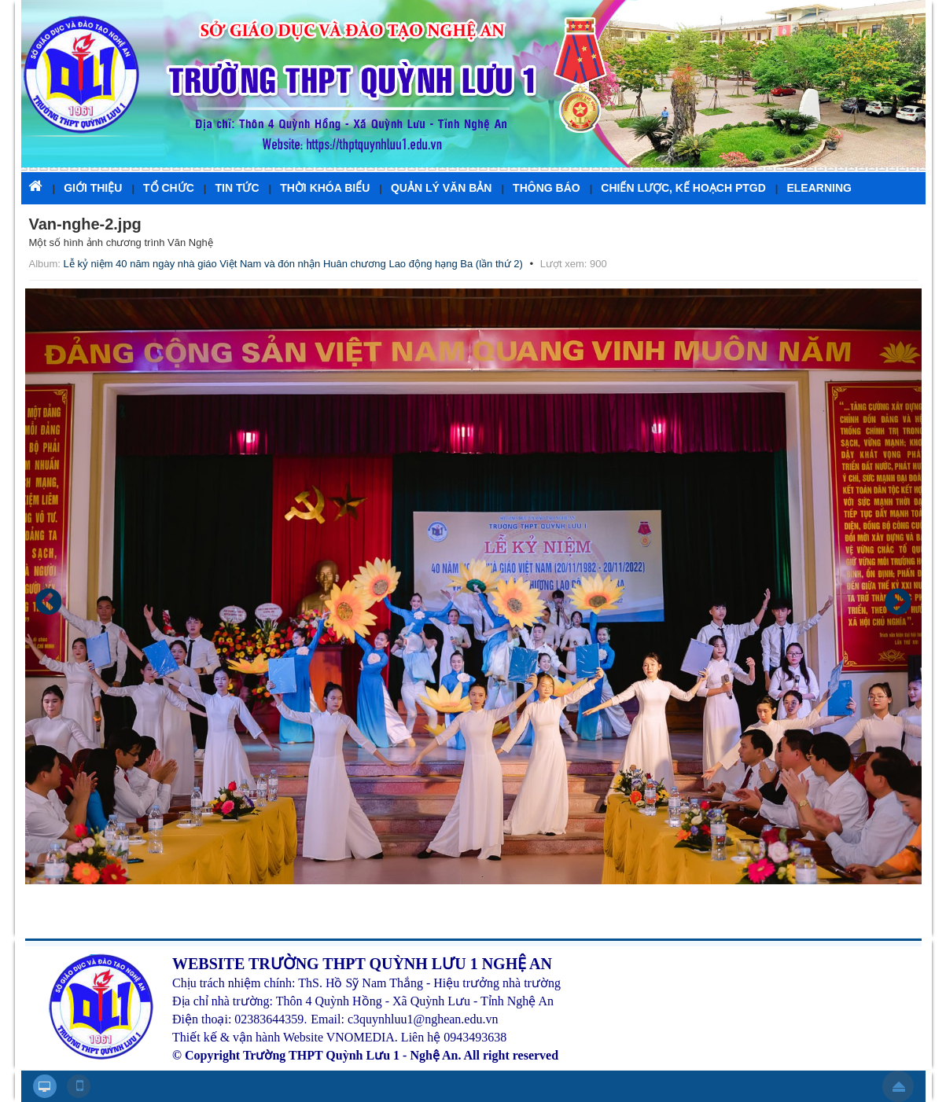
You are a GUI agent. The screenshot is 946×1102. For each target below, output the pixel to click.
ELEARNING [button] (818, 188)
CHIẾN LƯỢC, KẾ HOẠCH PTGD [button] (683, 188)
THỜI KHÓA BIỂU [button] (325, 188)
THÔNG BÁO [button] (546, 188)
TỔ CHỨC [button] (168, 188)
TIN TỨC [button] (237, 188)
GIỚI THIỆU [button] (93, 188)
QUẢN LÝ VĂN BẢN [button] (441, 188)
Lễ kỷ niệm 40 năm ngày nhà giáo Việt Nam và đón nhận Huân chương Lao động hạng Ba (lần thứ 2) (293, 264)
